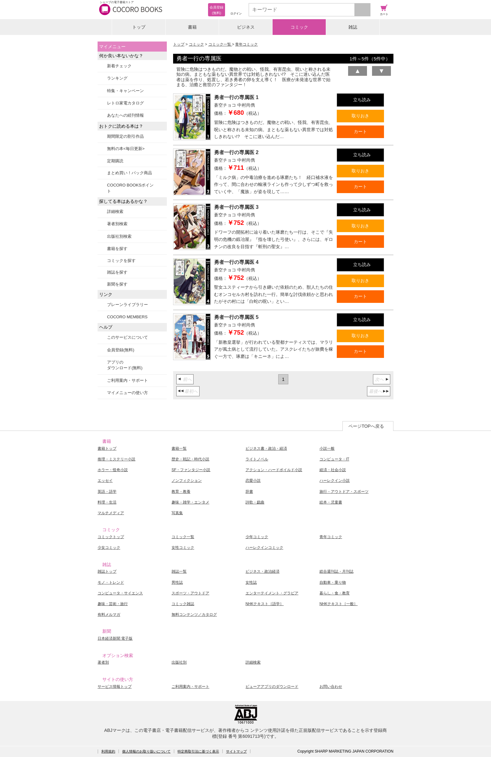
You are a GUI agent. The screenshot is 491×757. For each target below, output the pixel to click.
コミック (299, 27)
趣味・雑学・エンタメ (190, 502)
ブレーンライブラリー (127, 304)
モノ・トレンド (111, 582)
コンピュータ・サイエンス (120, 593)
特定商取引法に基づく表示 (198, 751)
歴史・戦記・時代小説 (190, 459)
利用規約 (108, 751)
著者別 (103, 662)
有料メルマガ (109, 614)
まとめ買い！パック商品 (129, 172)
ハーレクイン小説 (334, 480)
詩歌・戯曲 (255, 502)
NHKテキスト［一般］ (338, 604)
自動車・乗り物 (332, 582)
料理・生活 (107, 502)
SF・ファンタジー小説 (191, 470)
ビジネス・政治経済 (262, 571)
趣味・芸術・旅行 (113, 604)
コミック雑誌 (183, 604)
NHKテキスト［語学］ (265, 604)
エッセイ (105, 480)
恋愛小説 (253, 480)
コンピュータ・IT (334, 459)
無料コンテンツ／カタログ (194, 614)
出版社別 (179, 662)
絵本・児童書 (330, 502)
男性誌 (177, 582)
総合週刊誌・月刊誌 (336, 571)
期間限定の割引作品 (125, 136)
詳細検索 (115, 211)
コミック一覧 (220, 44)
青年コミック (246, 44)
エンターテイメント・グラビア (272, 593)
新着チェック (119, 66)
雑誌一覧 (179, 571)
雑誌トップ (107, 571)
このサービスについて (127, 337)
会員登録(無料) (120, 350)
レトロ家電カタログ (125, 103)
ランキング (117, 78)
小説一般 (327, 448)
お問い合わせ (330, 686)
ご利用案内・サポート (127, 380)
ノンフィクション (187, 480)
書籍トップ (107, 448)
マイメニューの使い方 (127, 392)
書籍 (192, 27)
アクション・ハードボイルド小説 (274, 470)
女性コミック (183, 547)
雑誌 (352, 27)
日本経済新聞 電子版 (115, 638)
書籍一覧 (179, 448)
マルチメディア (111, 513)
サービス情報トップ (115, 686)
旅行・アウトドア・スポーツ (344, 491)
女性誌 (251, 582)
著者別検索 (117, 223)
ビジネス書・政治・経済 (266, 448)
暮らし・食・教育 (334, 593)
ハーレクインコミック (264, 547)
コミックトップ (111, 537)
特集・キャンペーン (125, 90)
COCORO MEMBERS (127, 316)
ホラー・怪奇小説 (113, 470)
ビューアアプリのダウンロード (272, 686)
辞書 (249, 491)
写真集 (177, 513)
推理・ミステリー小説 (116, 459)
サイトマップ (236, 751)
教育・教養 (181, 491)
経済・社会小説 (332, 470)
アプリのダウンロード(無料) (125, 365)
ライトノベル (257, 459)
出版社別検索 (119, 236)
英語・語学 (107, 491)
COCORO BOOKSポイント (130, 188)
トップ (138, 27)
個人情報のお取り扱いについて (146, 751)
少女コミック (109, 547)
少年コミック (257, 537)
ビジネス (246, 27)
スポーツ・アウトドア (190, 593)
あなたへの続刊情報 (125, 115)
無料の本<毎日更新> (125, 148)
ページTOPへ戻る (366, 426)
